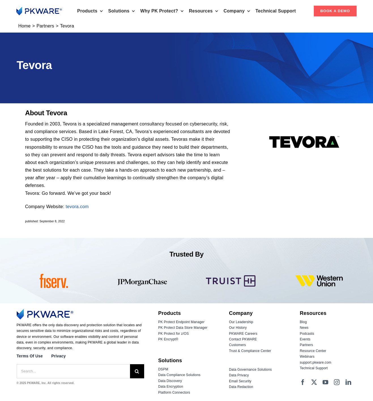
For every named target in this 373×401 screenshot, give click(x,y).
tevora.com (77, 206)
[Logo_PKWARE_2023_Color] (39, 9)
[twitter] (314, 382)
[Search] (137, 371)
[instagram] (337, 382)
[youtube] (325, 382)
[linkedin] (348, 382)
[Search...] (73, 371)
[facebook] (303, 382)
